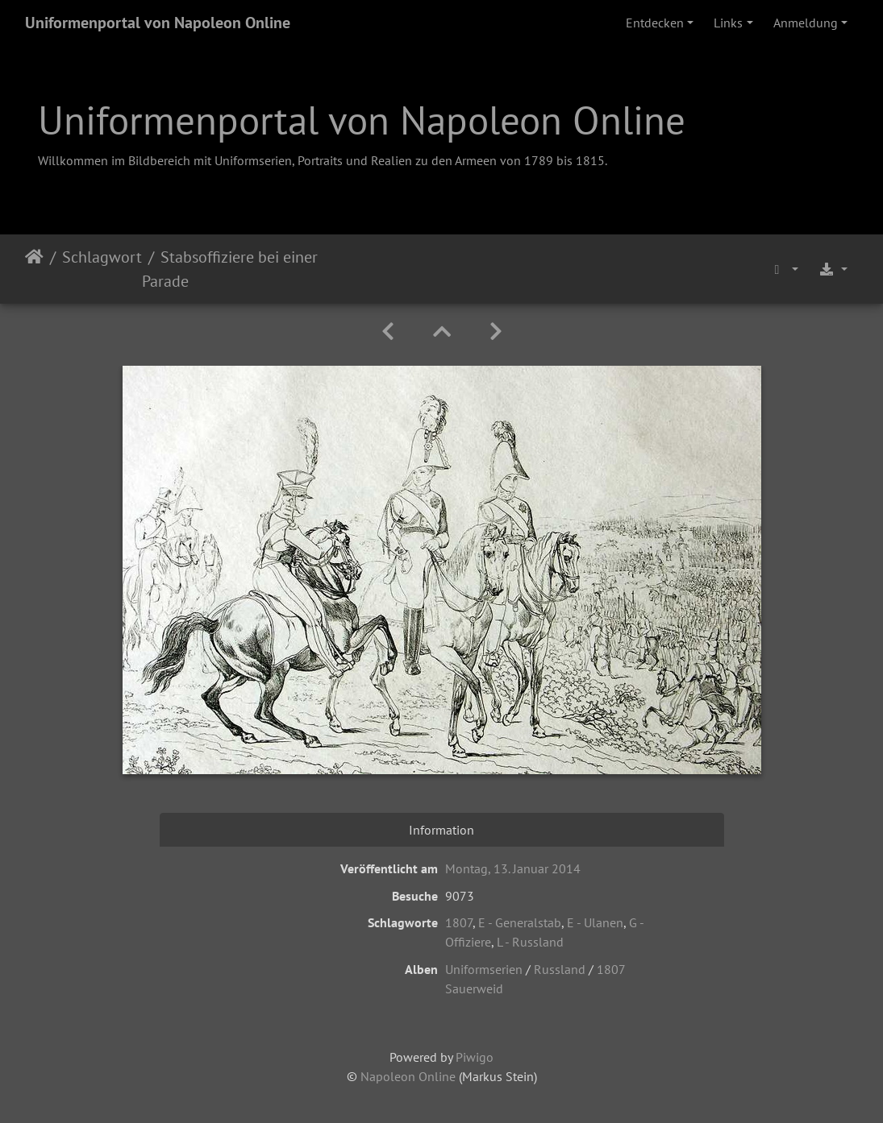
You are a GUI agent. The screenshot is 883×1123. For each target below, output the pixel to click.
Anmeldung (805, 23)
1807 (459, 922)
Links (728, 23)
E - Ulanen (595, 922)
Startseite (34, 269)
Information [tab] (441, 830)
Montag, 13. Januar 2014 (513, 868)
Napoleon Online (408, 1076)
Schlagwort (102, 257)
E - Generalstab (519, 922)
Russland (559, 969)
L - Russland (530, 942)
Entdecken (655, 23)
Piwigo (475, 1057)
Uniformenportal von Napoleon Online (157, 22)
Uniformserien (484, 969)
